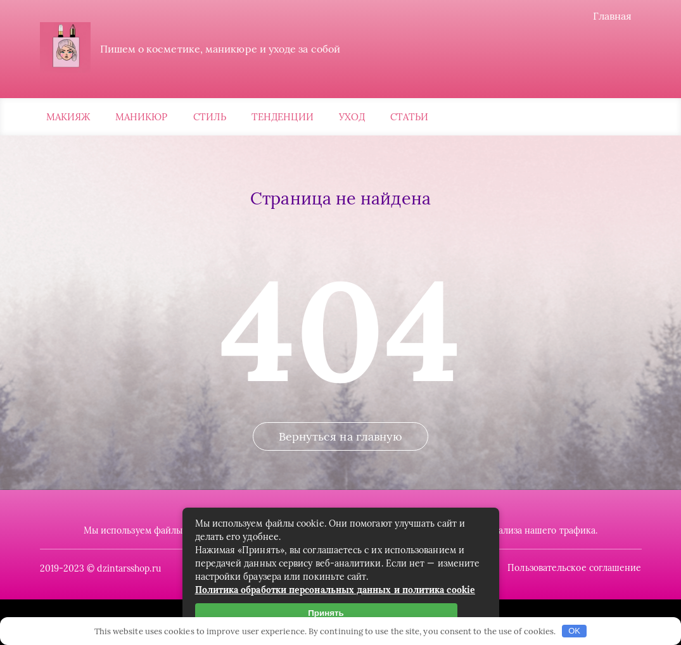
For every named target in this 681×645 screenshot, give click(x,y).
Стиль (209, 117)
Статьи (409, 117)
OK (574, 631)
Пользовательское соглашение (574, 567)
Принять (325, 613)
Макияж (68, 117)
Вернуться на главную (341, 436)
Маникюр (141, 117)
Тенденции (282, 117)
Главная (612, 15)
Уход (352, 117)
